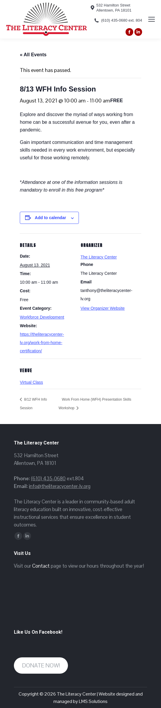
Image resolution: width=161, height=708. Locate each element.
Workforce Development (42, 317)
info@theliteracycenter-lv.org (59, 486)
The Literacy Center (99, 257)
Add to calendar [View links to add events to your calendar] (50, 217)
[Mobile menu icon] (151, 19)
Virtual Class (31, 382)
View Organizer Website (103, 308)
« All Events (33, 54)
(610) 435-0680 (48, 478)
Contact (41, 566)
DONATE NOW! (41, 665)
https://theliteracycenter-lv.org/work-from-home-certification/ (42, 342)
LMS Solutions (93, 701)
